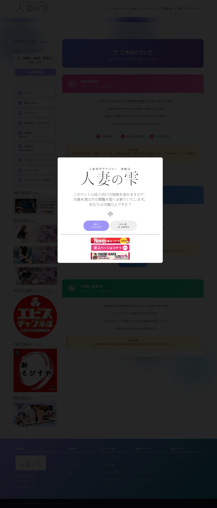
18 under (123, 225)
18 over (96, 225)
